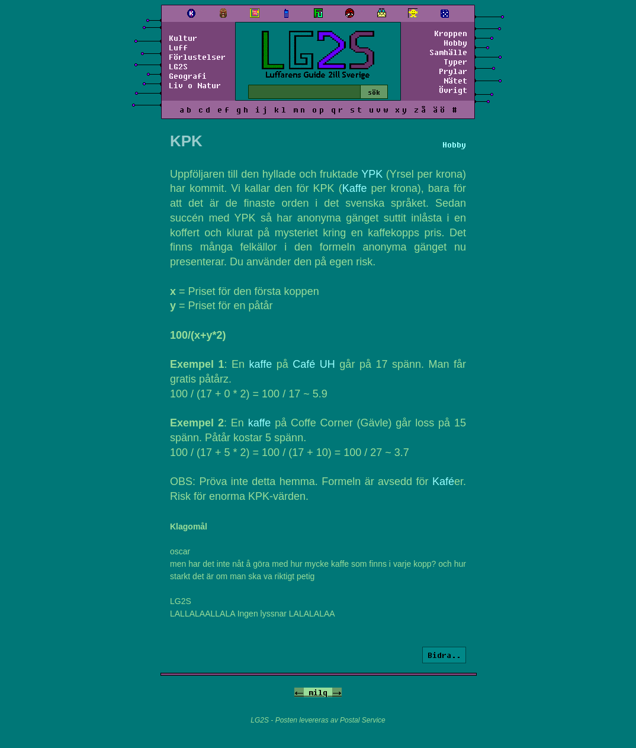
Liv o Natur (195, 85)
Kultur (183, 38)
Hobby (455, 42)
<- (299, 692)
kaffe (260, 364)
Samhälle (448, 52)
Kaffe (354, 188)
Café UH (314, 364)
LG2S (178, 66)
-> (337, 692)
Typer (455, 61)
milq (318, 692)
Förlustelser (197, 57)
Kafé (443, 481)
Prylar (453, 71)
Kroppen (450, 33)
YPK (372, 174)
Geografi (188, 76)
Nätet (455, 80)
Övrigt (453, 90)
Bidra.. (444, 655)
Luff (178, 47)
